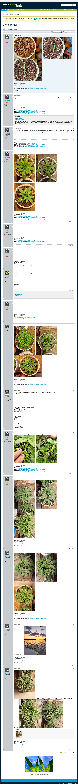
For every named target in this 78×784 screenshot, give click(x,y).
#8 (73, 302)
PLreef (7, 276)
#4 (73, 152)
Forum (6, 14)
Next (73, 752)
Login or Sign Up (72, 0)
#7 (73, 271)
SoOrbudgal (19, 118)
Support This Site (22, 11)
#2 (73, 95)
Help (64, 780)
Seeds (48, 9)
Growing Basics (20, 9)
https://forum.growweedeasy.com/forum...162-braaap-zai (27, 110)
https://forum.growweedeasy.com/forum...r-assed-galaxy (37, 88)
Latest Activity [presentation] (10, 29)
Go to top (73, 780)
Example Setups (56, 9)
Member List (11, 11)
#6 (73, 249)
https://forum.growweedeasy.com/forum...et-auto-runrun (28, 87)
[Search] (67, 5)
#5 (73, 225)
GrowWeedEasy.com (68, 9)
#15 (73, 668)
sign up (35, 18)
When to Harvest (41, 9)
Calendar (16, 11)
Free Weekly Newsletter (31, 11)
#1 (73, 35)
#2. (73, 118)
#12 (73, 477)
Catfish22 (7, 395)
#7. (73, 294)
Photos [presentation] (15, 29)
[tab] (4, 29)
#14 (73, 624)
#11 (73, 432)
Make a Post (11, 9)
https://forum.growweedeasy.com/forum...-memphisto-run (36, 86)
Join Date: (5, 44)
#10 (73, 390)
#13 (73, 551)
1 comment (18, 116)
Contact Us (68, 780)
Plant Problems (30, 9)
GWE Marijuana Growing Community (13, 14)
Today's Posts (5, 11)
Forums (4, 9)
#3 (73, 128)
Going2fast (7, 39)
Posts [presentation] (4, 29)
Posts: (6, 105)
